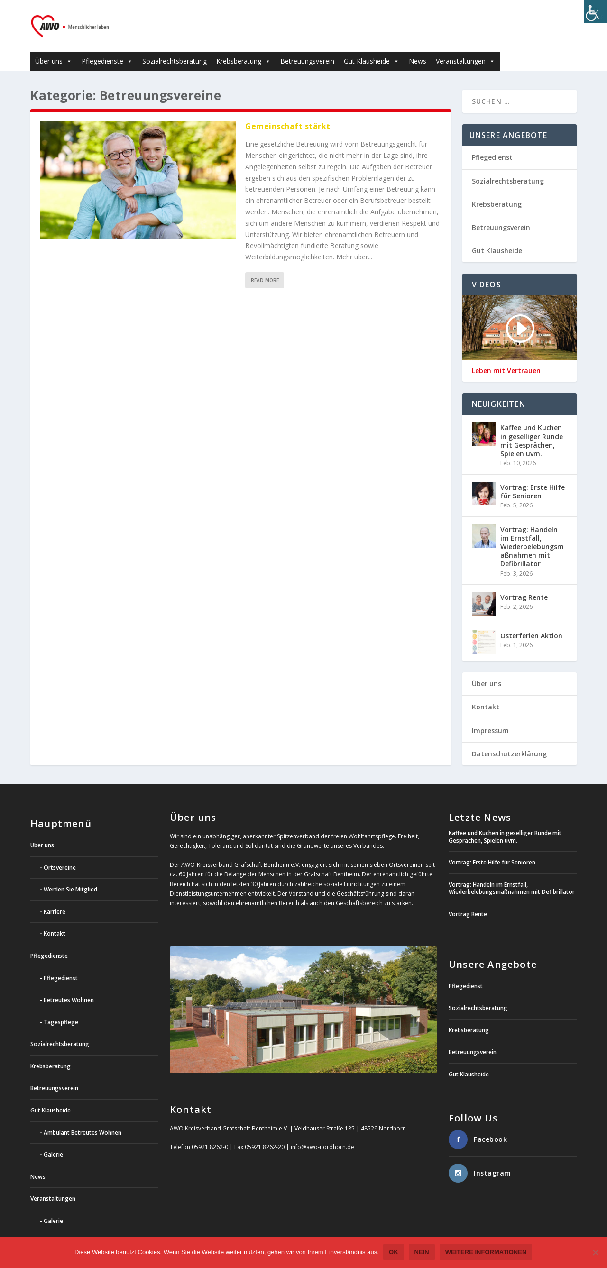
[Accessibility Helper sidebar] (595, 11)
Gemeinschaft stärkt (288, 112)
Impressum (490, 716)
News (417, 47)
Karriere (54, 897)
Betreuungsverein (307, 47)
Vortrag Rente (524, 583)
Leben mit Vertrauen (506, 357)
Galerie (53, 1141)
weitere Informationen (486, 1252)
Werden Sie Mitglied (70, 876)
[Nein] (595, 1253)
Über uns (53, 47)
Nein (421, 1252)
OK (394, 1252)
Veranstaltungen (465, 47)
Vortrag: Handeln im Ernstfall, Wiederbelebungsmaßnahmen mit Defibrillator (532, 532)
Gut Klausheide (371, 47)
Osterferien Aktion (531, 621)
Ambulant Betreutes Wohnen (82, 1118)
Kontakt (485, 693)
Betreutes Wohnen (69, 986)
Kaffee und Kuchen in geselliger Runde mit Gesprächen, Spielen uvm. (531, 426)
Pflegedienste (107, 47)
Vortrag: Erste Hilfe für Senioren (532, 477)
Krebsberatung (243, 47)
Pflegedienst (492, 143)
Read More (265, 266)
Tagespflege (61, 1008)
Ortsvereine (60, 853)
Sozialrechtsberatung (174, 47)
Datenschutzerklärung (509, 739)
